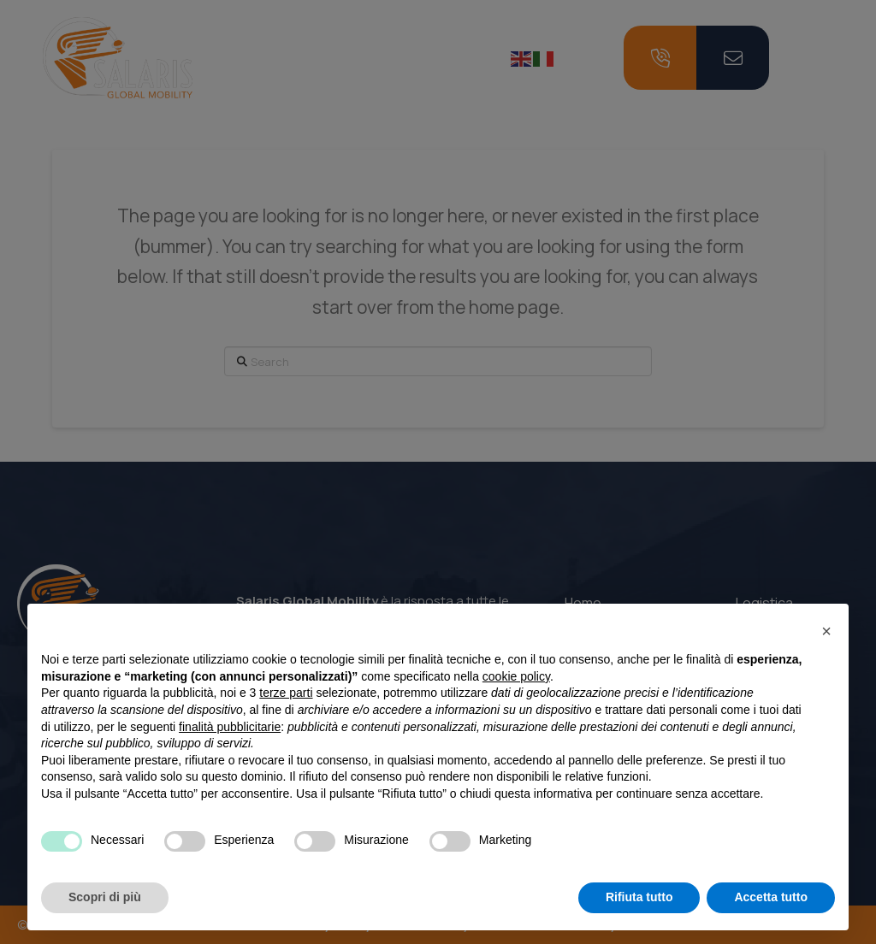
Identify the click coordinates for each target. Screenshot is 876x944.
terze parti (285, 692)
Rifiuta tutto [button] (639, 897)
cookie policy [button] (516, 676)
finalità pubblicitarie (230, 727)
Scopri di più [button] (104, 897)
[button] (826, 631)
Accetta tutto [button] (771, 897)
